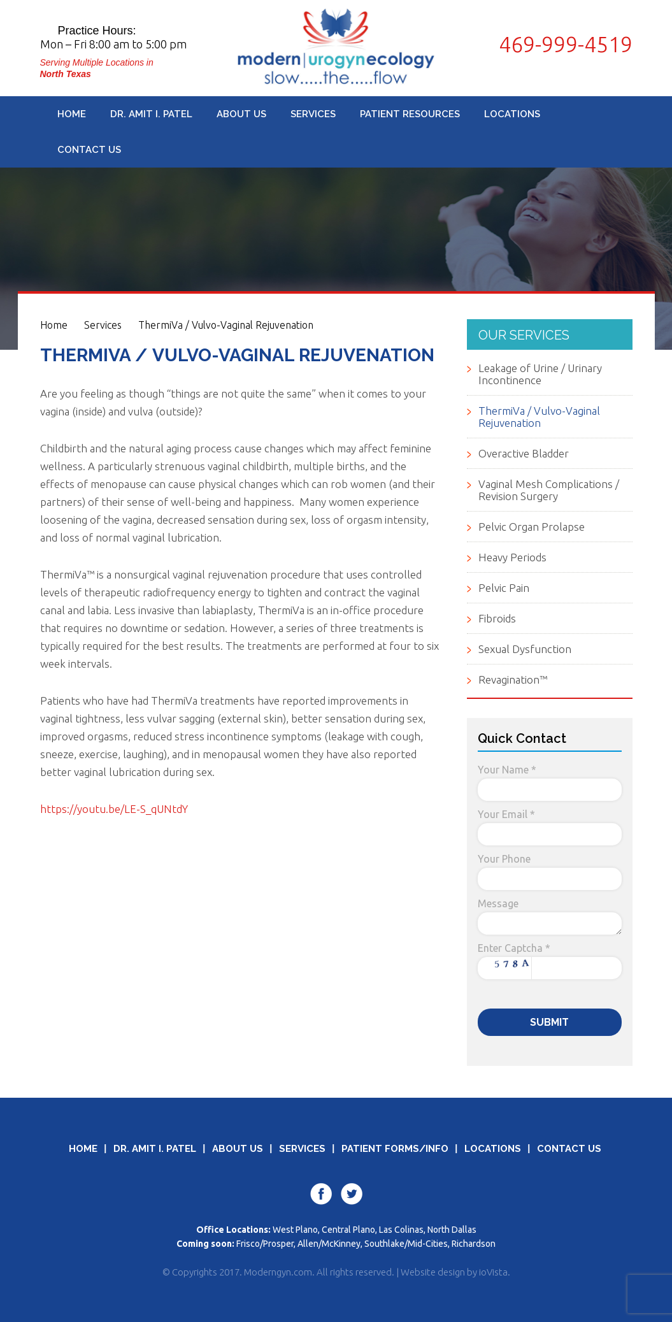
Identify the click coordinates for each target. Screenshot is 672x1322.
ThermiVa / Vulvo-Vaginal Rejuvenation (225, 325)
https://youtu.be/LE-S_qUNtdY (114, 809)
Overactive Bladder (523, 453)
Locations (512, 114)
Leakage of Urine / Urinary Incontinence (540, 374)
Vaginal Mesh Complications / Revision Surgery (548, 490)
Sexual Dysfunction (524, 649)
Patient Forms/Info (394, 1148)
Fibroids (497, 618)
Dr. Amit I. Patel (151, 114)
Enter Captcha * (514, 948)
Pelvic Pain (503, 588)
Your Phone (504, 859)
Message (498, 903)
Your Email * (506, 814)
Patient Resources (410, 114)
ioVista (493, 1272)
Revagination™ (512, 679)
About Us (241, 114)
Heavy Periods (512, 557)
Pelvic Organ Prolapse (531, 527)
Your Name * (507, 769)
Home (71, 114)
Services (313, 114)
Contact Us (89, 149)
